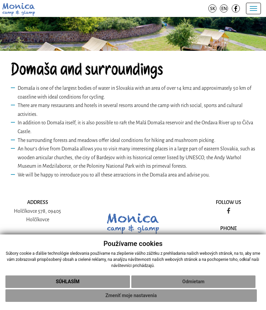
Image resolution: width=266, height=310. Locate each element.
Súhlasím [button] (67, 281)
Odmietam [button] (193, 281)
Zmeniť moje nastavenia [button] (131, 295)
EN (224, 9)
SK (212, 9)
